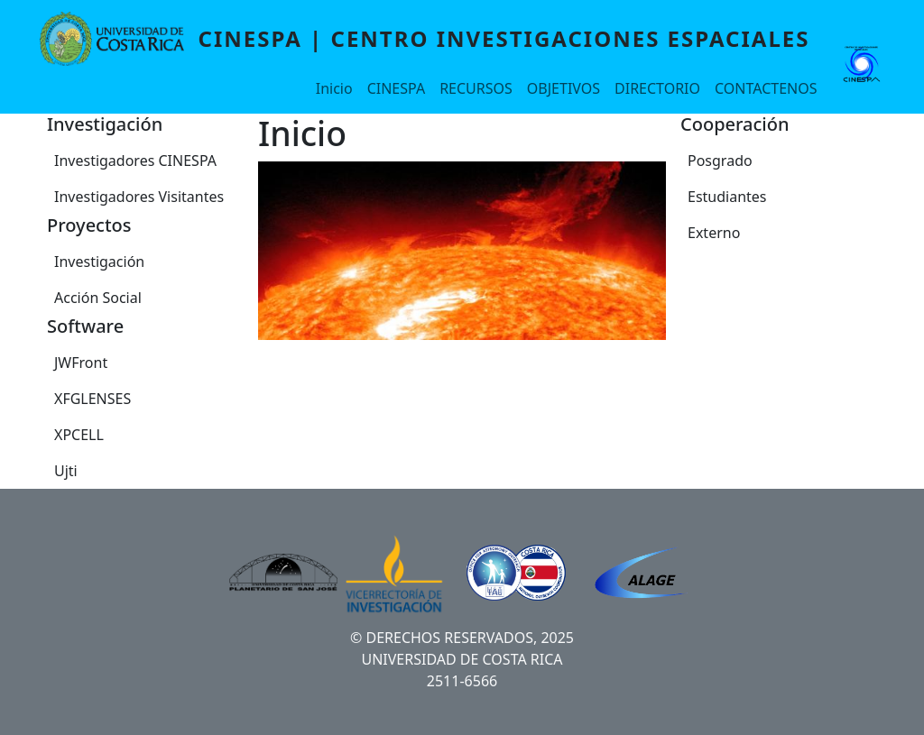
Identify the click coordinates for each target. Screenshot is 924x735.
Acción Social (98, 298)
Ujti (66, 471)
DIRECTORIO (657, 88)
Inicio (334, 88)
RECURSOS (476, 88)
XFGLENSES (92, 399)
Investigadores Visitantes (139, 197)
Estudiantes (727, 197)
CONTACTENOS (766, 88)
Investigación (99, 261)
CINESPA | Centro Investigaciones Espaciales (504, 38)
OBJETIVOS (563, 88)
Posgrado (720, 160)
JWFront (80, 362)
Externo (714, 233)
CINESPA (396, 88)
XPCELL (79, 435)
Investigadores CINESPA (135, 160)
